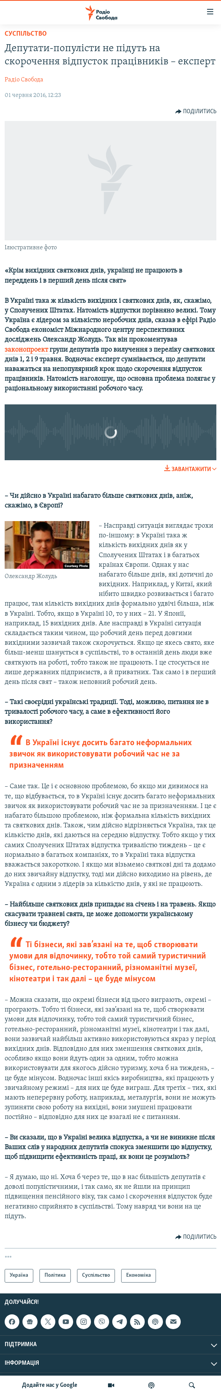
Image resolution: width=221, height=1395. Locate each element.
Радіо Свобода (24, 80)
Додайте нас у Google (49, 1385)
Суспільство (26, 34)
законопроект (27, 350)
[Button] (196, 111)
